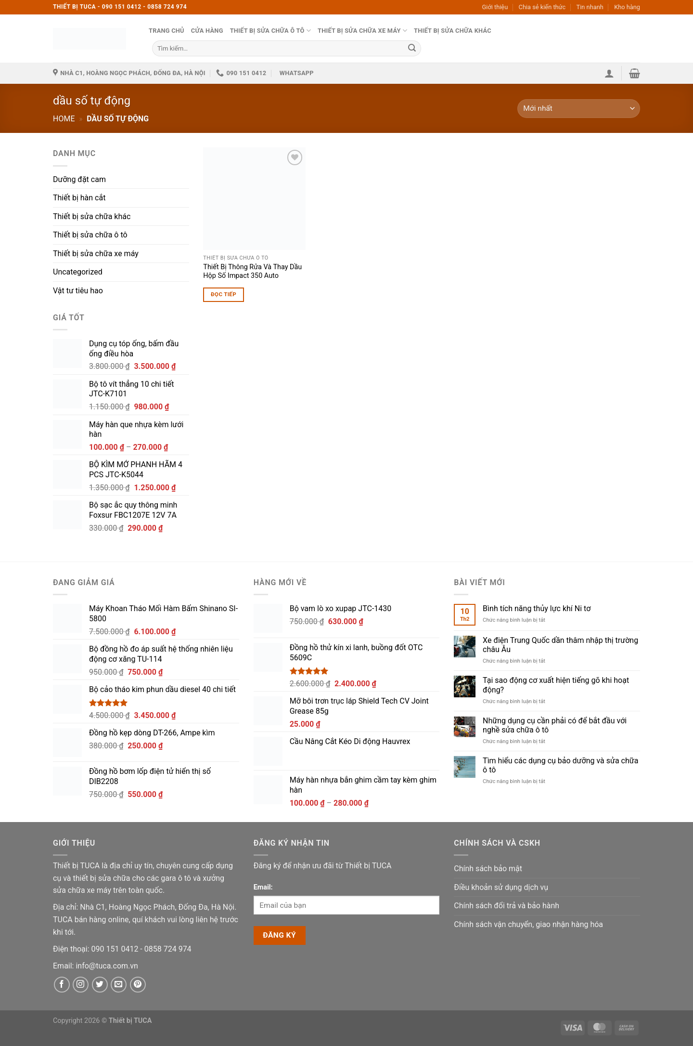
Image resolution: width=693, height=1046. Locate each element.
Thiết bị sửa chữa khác (452, 30)
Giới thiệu (495, 7)
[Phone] (116, 949)
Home (64, 118)
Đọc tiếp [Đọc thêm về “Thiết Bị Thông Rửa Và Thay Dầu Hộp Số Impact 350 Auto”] (223, 294)
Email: (263, 887)
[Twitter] (100, 985)
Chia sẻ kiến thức (542, 7)
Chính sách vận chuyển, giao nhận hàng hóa (528, 924)
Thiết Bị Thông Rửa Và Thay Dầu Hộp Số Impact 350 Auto (252, 271)
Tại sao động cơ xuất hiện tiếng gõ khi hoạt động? (556, 685)
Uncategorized (78, 271)
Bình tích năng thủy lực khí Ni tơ (536, 608)
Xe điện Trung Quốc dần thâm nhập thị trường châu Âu (560, 645)
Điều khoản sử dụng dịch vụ (501, 887)
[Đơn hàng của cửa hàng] (578, 108)
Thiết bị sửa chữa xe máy (362, 30)
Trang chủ (166, 30)
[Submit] (412, 48)
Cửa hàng (207, 30)
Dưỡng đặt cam (79, 179)
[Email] (107, 965)
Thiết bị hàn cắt (79, 197)
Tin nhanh (590, 7)
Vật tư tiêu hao (78, 290)
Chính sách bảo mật (488, 868)
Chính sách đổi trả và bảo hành (506, 905)
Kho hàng (627, 7)
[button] (609, 73)
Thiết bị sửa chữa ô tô (270, 30)
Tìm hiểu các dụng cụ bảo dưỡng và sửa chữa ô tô (560, 765)
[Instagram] (81, 985)
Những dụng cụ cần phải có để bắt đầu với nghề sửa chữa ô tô (555, 725)
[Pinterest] (138, 985)
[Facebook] (62, 985)
